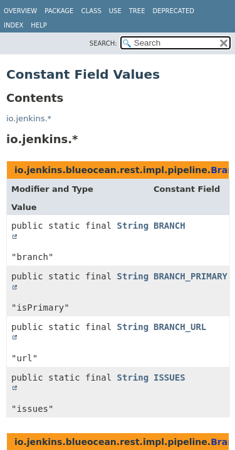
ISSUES (169, 377)
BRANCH (169, 226)
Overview (20, 11)
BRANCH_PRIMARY (190, 276)
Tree (137, 11)
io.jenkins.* (28, 118)
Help (38, 25)
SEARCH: (103, 43)
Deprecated (173, 11)
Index (13, 25)
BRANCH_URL (180, 327)
